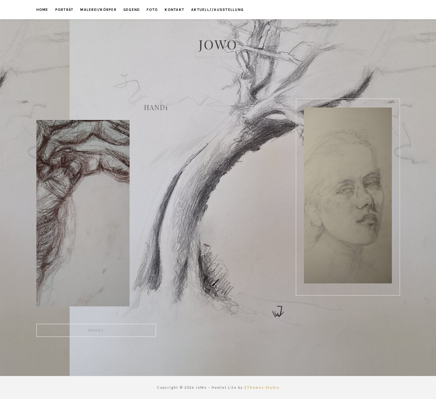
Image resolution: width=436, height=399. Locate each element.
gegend (131, 9)
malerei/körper (98, 9)
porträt (64, 9)
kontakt (174, 9)
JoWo (218, 44)
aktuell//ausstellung (217, 9)
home (42, 9)
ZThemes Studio (261, 387)
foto (152, 9)
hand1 (96, 330)
